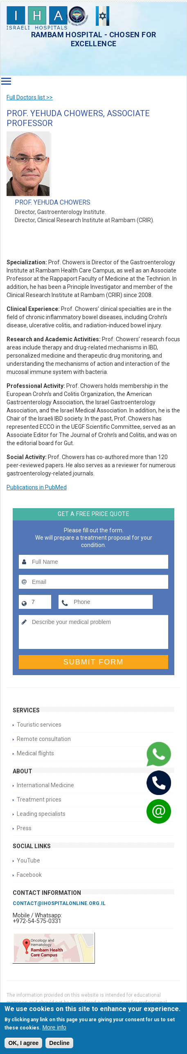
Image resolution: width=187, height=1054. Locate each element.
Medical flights (35, 753)
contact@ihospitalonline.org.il (59, 903)
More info (54, 1027)
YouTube (28, 860)
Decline (59, 1043)
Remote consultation (44, 739)
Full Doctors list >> (30, 97)
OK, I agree (23, 1043)
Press (24, 828)
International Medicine (45, 785)
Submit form (93, 662)
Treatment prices (39, 799)
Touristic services (39, 724)
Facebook (29, 875)
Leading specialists (41, 814)
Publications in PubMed (37, 487)
